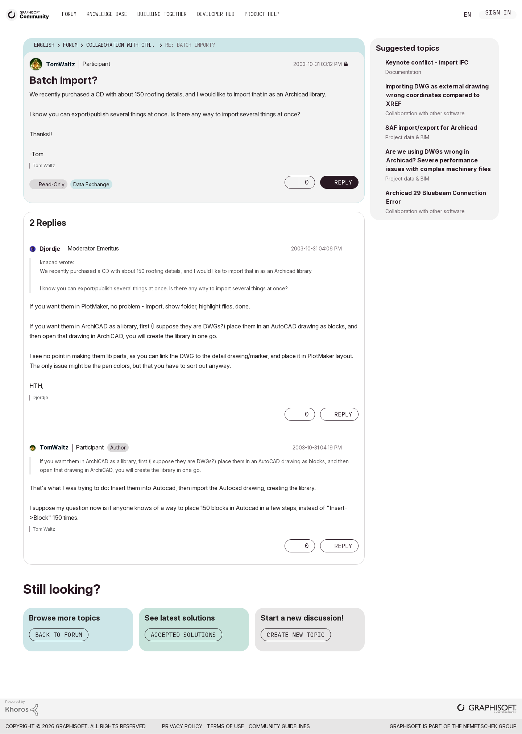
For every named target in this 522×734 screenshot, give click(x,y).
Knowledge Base (107, 14)
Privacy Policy (182, 726)
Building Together (162, 14)
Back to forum (58, 634)
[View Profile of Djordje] (50, 248)
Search (445, 14)
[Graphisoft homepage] (487, 709)
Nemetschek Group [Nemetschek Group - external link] (490, 726)
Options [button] (354, 45)
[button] (292, 182)
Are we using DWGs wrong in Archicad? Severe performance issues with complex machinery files (438, 160)
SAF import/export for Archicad (431, 127)
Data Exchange (91, 184)
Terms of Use (225, 726)
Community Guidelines (279, 726)
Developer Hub (216, 14)
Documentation (403, 72)
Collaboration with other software (425, 113)
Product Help (262, 14)
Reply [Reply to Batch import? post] (343, 182)
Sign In (498, 13)
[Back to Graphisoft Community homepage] (29, 14)
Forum (69, 14)
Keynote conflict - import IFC (426, 62)
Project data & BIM (407, 137)
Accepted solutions (183, 634)
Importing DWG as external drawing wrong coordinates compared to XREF (437, 95)
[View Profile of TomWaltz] (60, 64)
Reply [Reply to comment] (343, 414)
